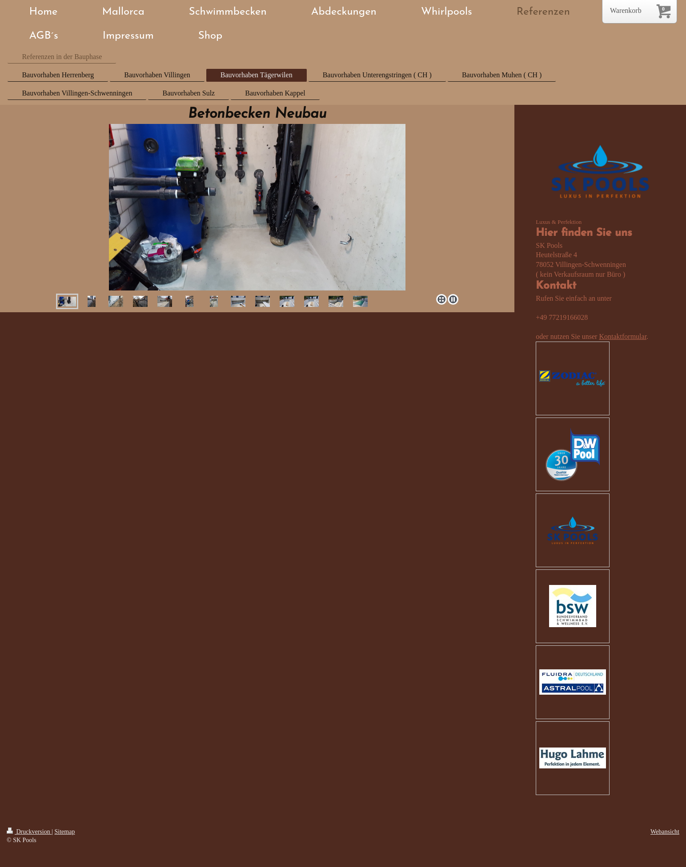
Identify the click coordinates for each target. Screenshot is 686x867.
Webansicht (664, 831)
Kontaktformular (622, 336)
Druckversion (29, 831)
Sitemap (65, 831)
